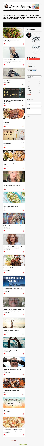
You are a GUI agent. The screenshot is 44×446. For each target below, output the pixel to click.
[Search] (40, 3)
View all (5, 25)
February (29, 90)
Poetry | (5, 18)
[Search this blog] (34, 76)
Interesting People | (20, 17)
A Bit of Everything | (29, 15)
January (29, 92)
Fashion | (5, 15)
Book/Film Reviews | (8, 17)
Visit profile (34, 53)
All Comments (31, 66)
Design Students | (31, 17)
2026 (28, 84)
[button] (23, 44)
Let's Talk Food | (18, 15)
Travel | (37, 15)
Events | (38, 17)
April (29, 86)
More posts (14, 440)
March (29, 88)
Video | (23, 18)
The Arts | (11, 15)
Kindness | (10, 18)
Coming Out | (17, 18)
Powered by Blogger (22, 444)
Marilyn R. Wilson (36, 33)
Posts (29, 65)
